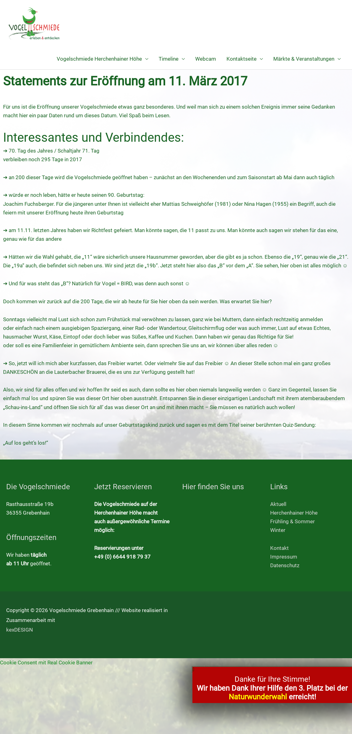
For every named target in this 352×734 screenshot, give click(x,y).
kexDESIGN (19, 630)
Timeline (168, 59)
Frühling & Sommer (292, 521)
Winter (277, 530)
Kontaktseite (242, 59)
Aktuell (278, 504)
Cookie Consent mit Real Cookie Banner (46, 662)
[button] (272, 669)
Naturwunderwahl (258, 697)
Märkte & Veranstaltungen (303, 59)
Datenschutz (284, 565)
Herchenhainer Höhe (294, 513)
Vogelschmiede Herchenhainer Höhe (99, 59)
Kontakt (279, 548)
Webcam (205, 59)
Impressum (283, 557)
